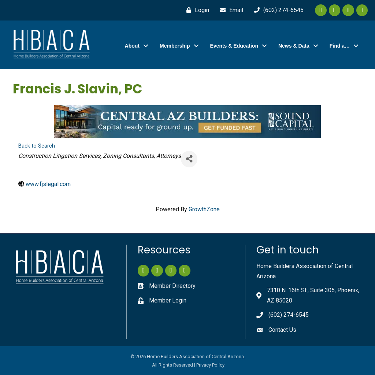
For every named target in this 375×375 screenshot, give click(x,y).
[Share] (189, 159)
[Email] (229, 10)
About (132, 46)
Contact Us (282, 329)
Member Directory (172, 285)
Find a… (340, 46)
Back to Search (36, 146)
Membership (175, 46)
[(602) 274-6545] (277, 10)
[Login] (196, 10)
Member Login (167, 300)
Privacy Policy (210, 365)
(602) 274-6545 (288, 314)
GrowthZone (204, 208)
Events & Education (234, 46)
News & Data (293, 46)
